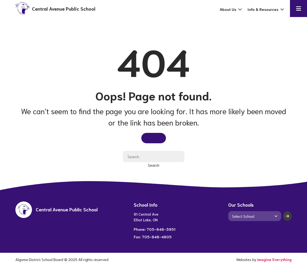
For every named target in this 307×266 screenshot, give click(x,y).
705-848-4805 (157, 236)
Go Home (153, 137)
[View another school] (254, 216)
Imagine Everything (274, 259)
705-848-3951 (161, 229)
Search (153, 164)
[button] (298, 8)
